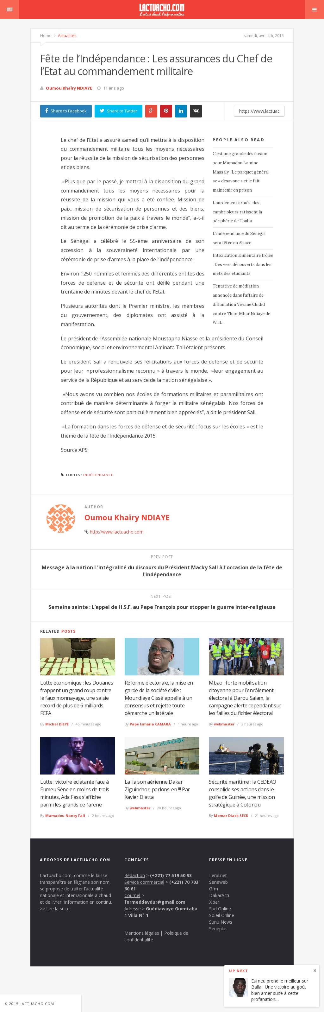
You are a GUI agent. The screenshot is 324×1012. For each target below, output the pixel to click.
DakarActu (220, 895)
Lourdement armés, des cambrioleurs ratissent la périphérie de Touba (237, 212)
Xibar (214, 902)
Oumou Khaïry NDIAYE (69, 88)
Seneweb (218, 882)
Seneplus (218, 929)
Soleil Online (221, 915)
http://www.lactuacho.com (117, 532)
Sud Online (220, 909)
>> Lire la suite (55, 909)
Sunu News (220, 922)
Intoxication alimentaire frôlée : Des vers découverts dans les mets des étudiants (243, 264)
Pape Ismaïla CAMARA (150, 724)
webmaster (224, 724)
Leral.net (218, 875)
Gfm (213, 889)
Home (46, 35)
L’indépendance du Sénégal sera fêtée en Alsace (239, 238)
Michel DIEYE (57, 724)
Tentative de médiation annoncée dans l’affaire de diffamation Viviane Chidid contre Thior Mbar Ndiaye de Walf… (241, 304)
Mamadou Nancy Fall (65, 815)
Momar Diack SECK (231, 815)
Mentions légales (141, 933)
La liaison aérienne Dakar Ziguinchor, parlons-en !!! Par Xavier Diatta (157, 789)
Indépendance (98, 474)
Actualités (67, 35)
